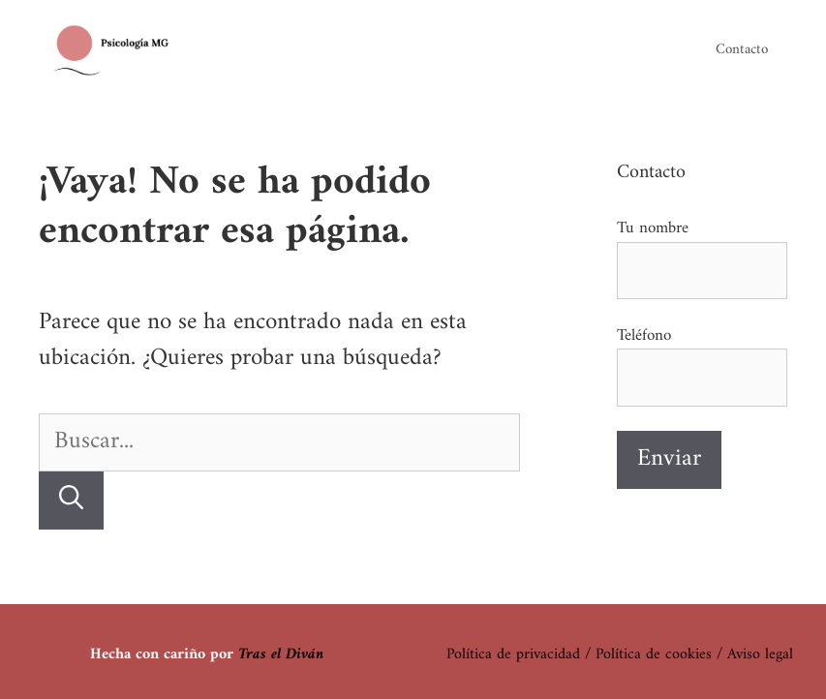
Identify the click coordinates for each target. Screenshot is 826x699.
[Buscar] (71, 501)
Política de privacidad (513, 654)
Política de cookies (654, 654)
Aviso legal (760, 654)
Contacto (742, 50)
